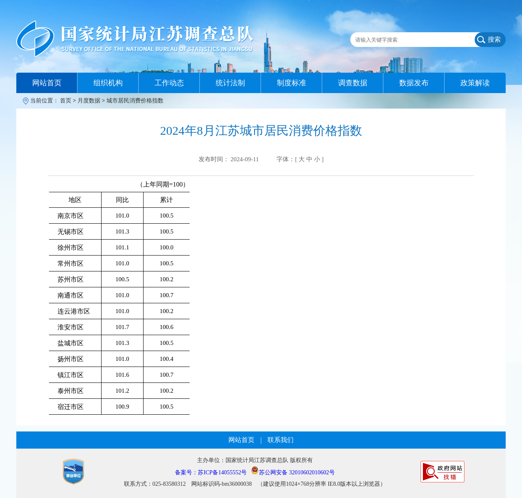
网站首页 (47, 83)
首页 (65, 101)
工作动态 (169, 83)
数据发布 (414, 83)
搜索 (494, 39)
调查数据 (352, 83)
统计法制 (230, 83)
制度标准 (291, 83)
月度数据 (88, 101)
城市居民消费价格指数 (135, 101)
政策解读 (475, 83)
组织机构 (108, 83)
